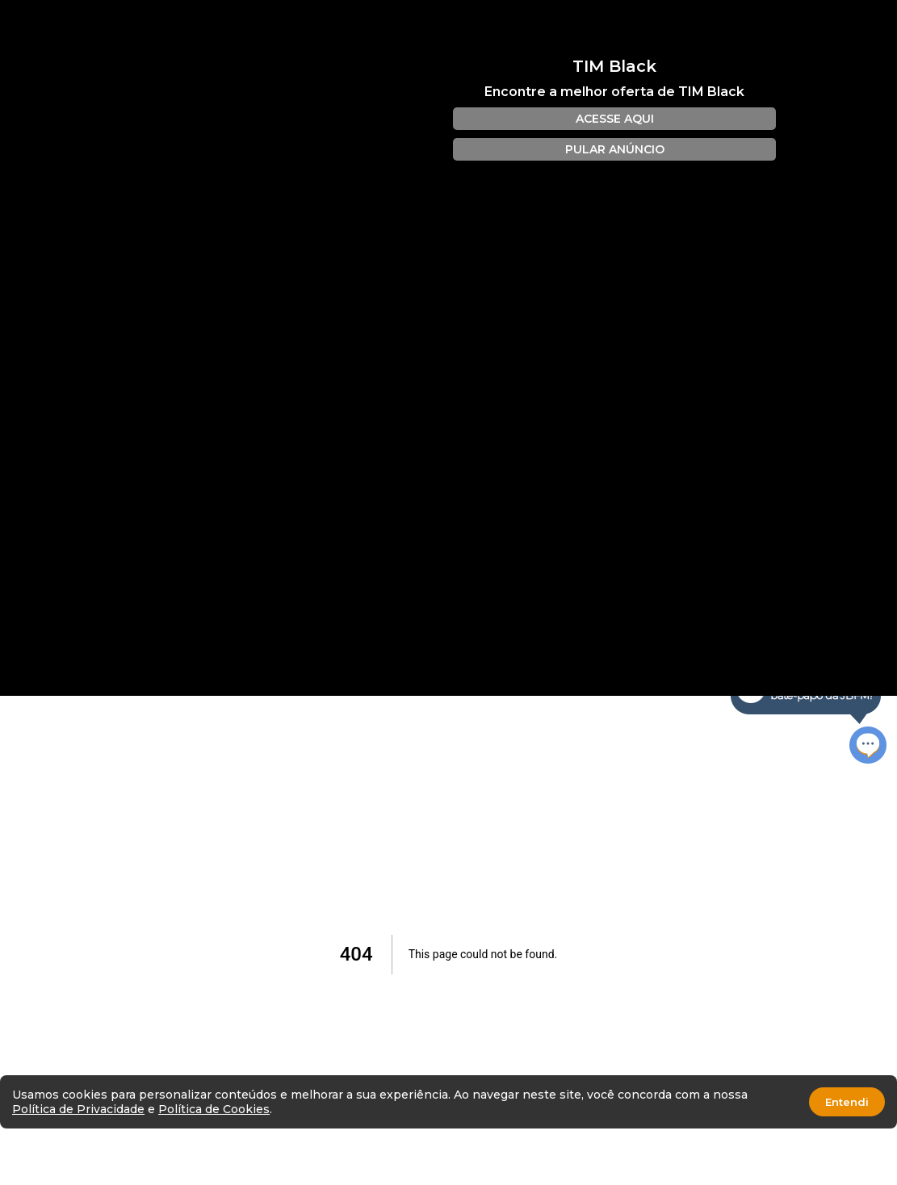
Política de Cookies (214, 1109)
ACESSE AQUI (615, 118)
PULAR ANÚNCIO (614, 149)
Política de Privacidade (78, 1109)
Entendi (847, 1101)
